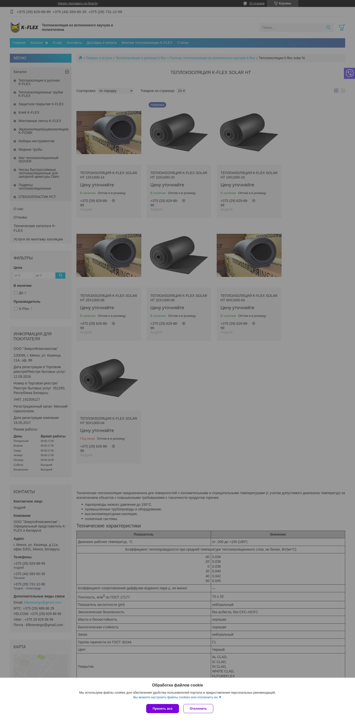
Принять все (163, 708)
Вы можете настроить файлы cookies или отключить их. (175, 698)
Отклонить (198, 708)
